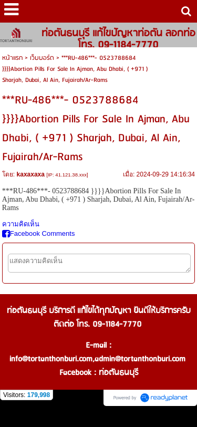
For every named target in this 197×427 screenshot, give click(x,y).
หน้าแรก (12, 58)
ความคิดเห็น (20, 224)
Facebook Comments (38, 233)
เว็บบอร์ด (42, 58)
